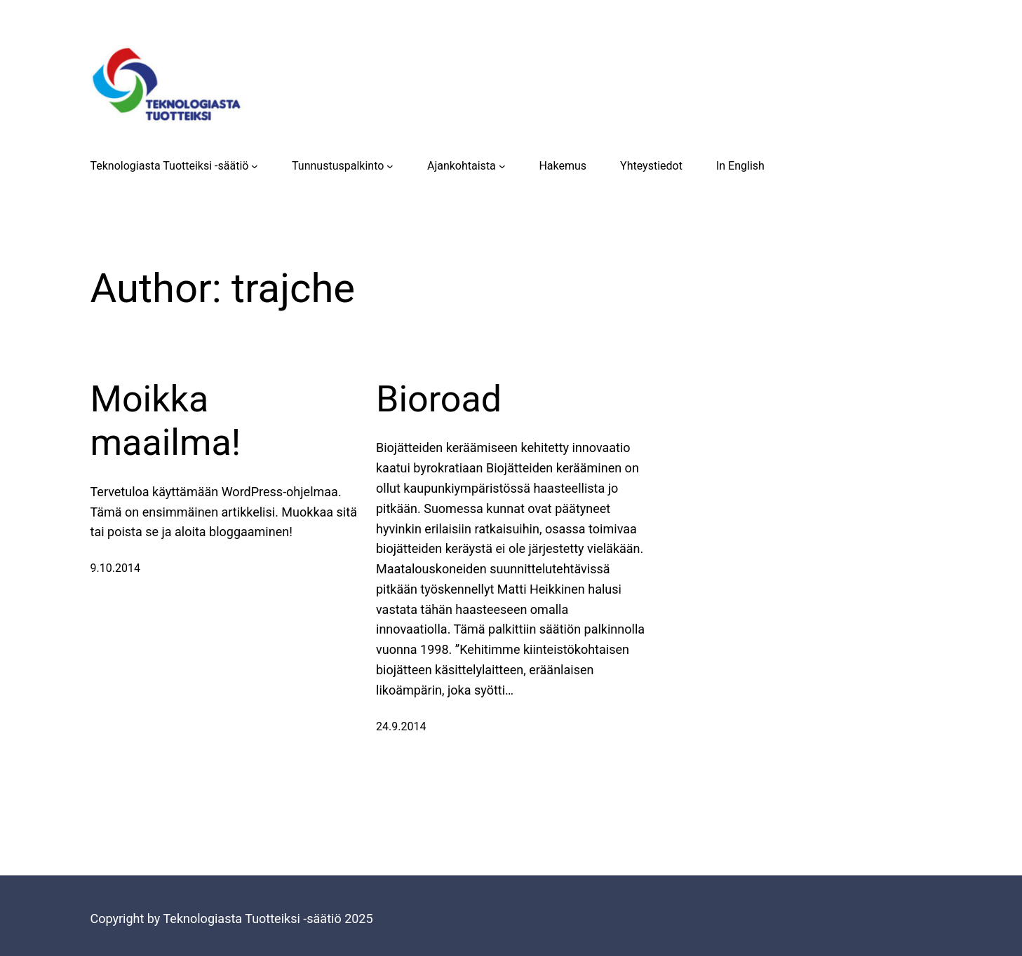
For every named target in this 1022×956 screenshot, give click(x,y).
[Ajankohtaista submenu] (502, 166)
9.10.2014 (115, 568)
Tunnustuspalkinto (338, 165)
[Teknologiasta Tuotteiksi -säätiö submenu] (254, 166)
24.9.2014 (401, 726)
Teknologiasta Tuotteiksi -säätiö (169, 165)
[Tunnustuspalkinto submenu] (390, 166)
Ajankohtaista (461, 165)
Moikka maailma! (165, 421)
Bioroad (439, 399)
